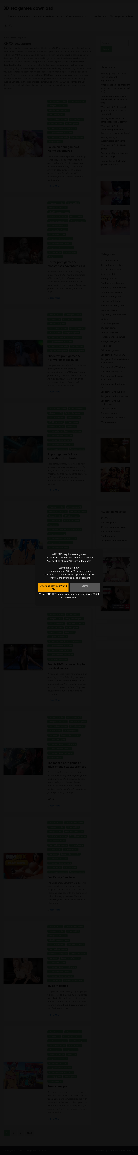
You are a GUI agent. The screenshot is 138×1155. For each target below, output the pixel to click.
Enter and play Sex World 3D (53, 587)
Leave (85, 585)
